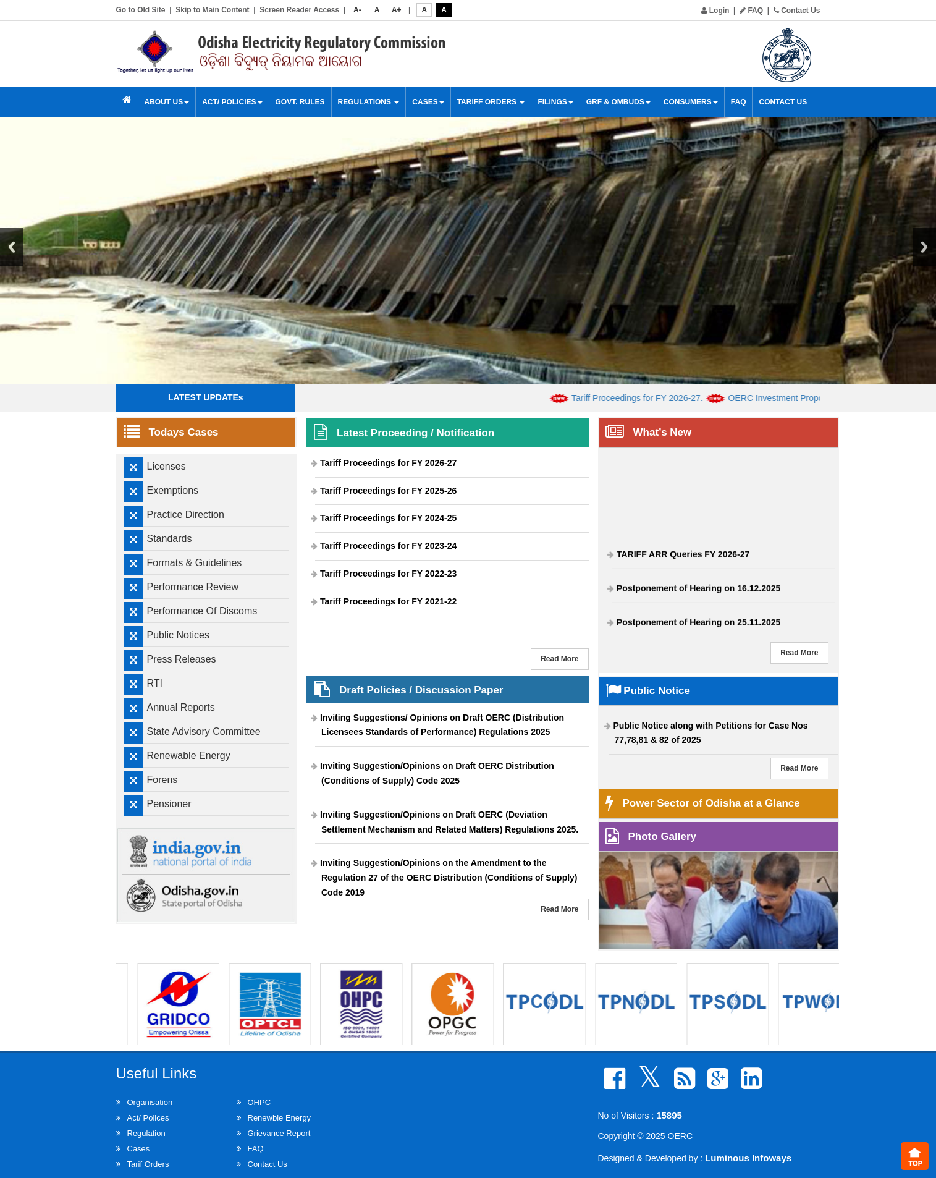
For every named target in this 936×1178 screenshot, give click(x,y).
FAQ (751, 10)
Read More (559, 659)
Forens (162, 779)
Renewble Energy (279, 1117)
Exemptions (173, 490)
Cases (428, 102)
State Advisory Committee (204, 731)
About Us (167, 102)
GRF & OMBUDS (618, 102)
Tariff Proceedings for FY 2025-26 (388, 491)
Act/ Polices (148, 1117)
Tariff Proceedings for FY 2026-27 (388, 463)
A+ (397, 10)
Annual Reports (181, 707)
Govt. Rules (300, 102)
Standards (169, 538)
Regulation (146, 1133)
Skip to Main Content (212, 10)
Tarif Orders (148, 1164)
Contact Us (797, 10)
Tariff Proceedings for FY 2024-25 (388, 518)
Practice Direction (185, 514)
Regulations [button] (369, 102)
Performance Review (193, 587)
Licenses (166, 466)
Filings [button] (555, 102)
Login (715, 10)
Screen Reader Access (299, 10)
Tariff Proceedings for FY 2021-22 (388, 601)
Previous (11, 247)
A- (357, 10)
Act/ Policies (232, 102)
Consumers (691, 102)
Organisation (150, 1102)
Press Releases (181, 659)
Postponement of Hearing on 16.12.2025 (698, 591)
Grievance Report (279, 1133)
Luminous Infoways (748, 1158)
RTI (154, 683)
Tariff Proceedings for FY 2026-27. (648, 398)
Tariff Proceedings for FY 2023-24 (388, 546)
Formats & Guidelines (194, 562)
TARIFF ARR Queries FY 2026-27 (683, 557)
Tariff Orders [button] (491, 102)
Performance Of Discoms (202, 611)
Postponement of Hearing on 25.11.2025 (698, 625)
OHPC (259, 1102)
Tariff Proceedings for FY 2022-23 (388, 573)
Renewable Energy (188, 755)
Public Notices (178, 635)
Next (924, 247)
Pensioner (169, 804)
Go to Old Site (141, 10)
